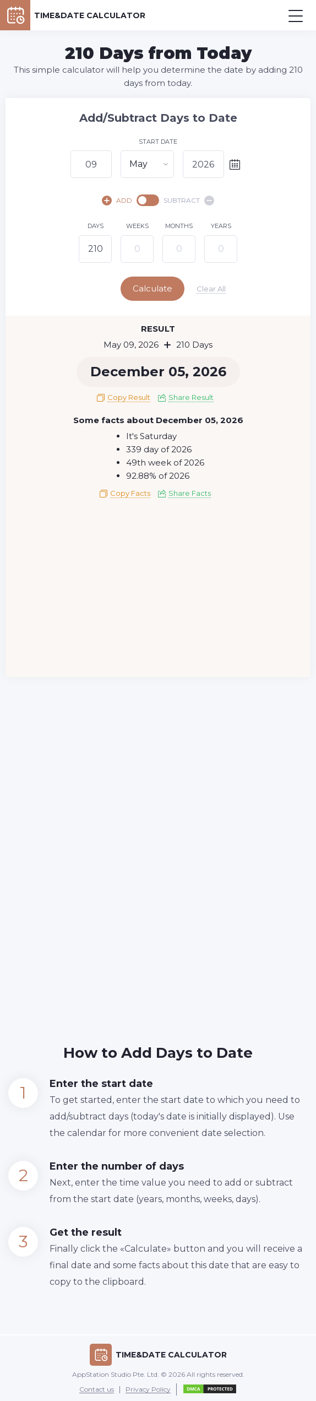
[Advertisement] (158, 590)
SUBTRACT (189, 200)
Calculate (157, 288)
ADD (117, 200)
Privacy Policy (148, 1388)
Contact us (96, 1388)
